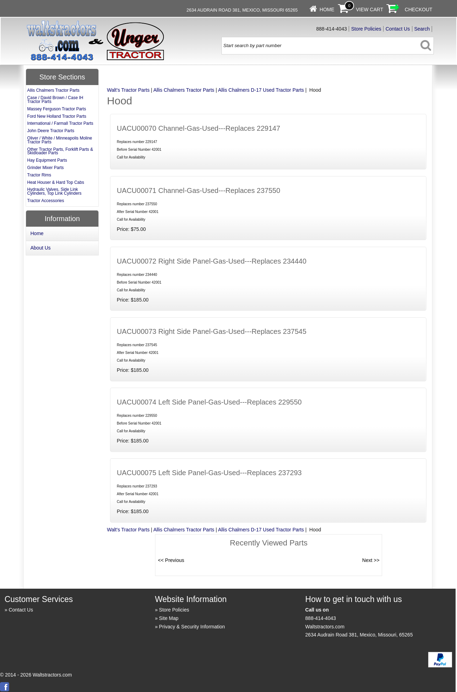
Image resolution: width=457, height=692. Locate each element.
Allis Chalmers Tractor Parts (183, 90)
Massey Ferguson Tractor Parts (56, 108)
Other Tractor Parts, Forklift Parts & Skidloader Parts (60, 151)
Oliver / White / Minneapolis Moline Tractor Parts (59, 140)
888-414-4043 (320, 618)
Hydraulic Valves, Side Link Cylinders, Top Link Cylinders (54, 191)
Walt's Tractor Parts (128, 90)
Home (327, 9)
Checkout (418, 9)
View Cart (369, 9)
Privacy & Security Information (192, 626)
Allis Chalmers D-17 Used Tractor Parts (261, 90)
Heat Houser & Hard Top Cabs (55, 182)
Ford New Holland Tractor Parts (56, 116)
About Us (41, 248)
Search (422, 29)
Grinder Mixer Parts (45, 167)
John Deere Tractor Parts (50, 130)
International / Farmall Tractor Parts (60, 123)
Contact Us (398, 29)
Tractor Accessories (45, 200)
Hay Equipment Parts (47, 160)
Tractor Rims (39, 175)
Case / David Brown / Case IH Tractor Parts (55, 99)
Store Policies (366, 29)
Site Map (168, 618)
